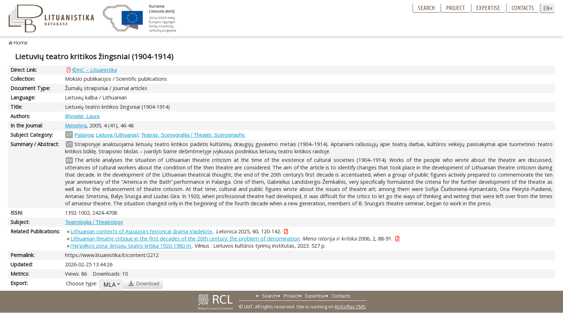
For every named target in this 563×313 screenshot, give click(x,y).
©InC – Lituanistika (94, 69)
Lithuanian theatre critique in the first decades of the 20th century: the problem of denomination (185, 238)
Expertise (488, 8)
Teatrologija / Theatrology (94, 222)
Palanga (83, 135)
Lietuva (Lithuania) (117, 135)
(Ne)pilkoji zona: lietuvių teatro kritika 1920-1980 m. (131, 245)
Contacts (523, 8)
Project (455, 8)
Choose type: (81, 283)
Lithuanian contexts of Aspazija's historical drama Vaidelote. (141, 231)
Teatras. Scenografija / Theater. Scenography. (193, 135)
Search (426, 8)
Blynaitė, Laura (82, 116)
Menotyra (76, 126)
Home (21, 42)
